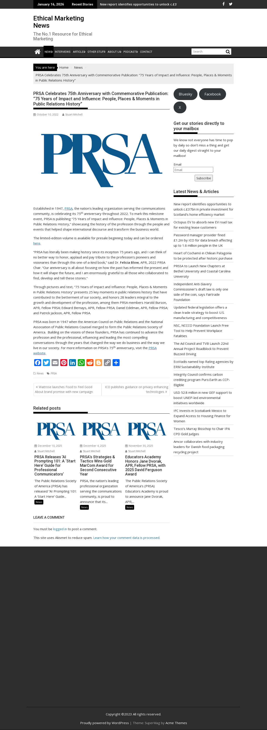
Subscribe (203, 178)
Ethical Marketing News (58, 21)
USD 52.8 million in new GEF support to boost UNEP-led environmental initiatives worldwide (203, 397)
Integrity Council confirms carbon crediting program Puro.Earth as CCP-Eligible (202, 379)
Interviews (63, 51)
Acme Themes (176, 723)
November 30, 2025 (139, 446)
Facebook (212, 94)
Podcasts (130, 51)
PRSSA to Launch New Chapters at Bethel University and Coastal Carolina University (202, 271)
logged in (60, 529)
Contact (146, 51)
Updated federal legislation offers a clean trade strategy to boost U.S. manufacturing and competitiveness (200, 312)
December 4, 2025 (93, 446)
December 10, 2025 (48, 446)
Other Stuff (96, 51)
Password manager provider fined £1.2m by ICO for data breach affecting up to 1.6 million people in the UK (203, 240)
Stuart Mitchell (72, 114)
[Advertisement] (65, 631)
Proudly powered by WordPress (104, 723)
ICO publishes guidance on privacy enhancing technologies (136, 389)
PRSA (68, 208)
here (36, 243)
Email (177, 164)
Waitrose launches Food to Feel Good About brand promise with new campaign (64, 389)
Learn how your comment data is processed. (126, 537)
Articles (79, 51)
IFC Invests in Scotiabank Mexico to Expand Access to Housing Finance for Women (202, 415)
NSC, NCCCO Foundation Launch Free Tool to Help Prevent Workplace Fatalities (201, 330)
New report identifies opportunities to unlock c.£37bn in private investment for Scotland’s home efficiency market (203, 209)
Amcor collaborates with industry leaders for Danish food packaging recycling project (199, 446)
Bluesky (185, 94)
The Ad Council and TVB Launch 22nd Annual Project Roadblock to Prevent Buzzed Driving (201, 348)
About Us (114, 51)
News (48, 51)
